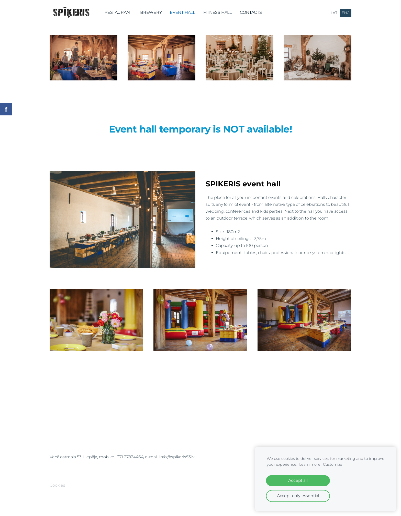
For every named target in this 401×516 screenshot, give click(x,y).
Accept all (297, 480)
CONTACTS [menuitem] (251, 12)
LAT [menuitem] (334, 12)
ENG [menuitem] (346, 12)
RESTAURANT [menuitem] (118, 12)
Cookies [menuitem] (57, 485)
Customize (332, 464)
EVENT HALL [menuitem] (182, 12)
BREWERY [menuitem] (151, 12)
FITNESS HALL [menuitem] (217, 12)
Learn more (309, 464)
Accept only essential (298, 495)
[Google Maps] (200, 419)
